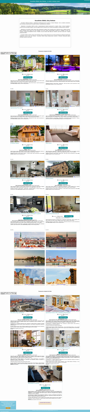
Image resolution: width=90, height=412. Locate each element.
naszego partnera (59, 84)
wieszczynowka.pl (87, 0)
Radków (42, 126)
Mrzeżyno (77, 331)
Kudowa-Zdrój (76, 55)
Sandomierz (59, 366)
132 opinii (65, 150)
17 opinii (38, 221)
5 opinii (33, 80)
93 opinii (31, 150)
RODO (10, 406)
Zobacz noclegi (27, 77)
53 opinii (50, 390)
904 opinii (66, 80)
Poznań (42, 331)
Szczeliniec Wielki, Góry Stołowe (45, 402)
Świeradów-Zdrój (76, 295)
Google (2, 402)
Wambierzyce (76, 161)
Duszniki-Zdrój (41, 55)
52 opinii (71, 115)
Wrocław (42, 295)
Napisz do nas (56, 410)
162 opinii (32, 355)
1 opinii (33, 320)
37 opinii (32, 115)
